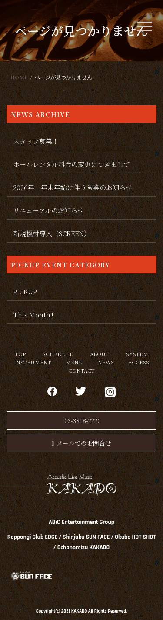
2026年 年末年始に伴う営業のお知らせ (72, 187)
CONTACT (81, 370)
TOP (20, 353)
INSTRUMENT (32, 362)
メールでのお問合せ (81, 443)
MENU (74, 362)
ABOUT (99, 353)
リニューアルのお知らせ (48, 210)
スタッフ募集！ (36, 141)
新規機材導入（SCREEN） (51, 233)
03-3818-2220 (82, 420)
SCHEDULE (58, 353)
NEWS (106, 362)
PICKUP (25, 291)
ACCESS (138, 362)
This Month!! (33, 314)
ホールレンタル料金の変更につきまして (71, 164)
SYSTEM (137, 353)
